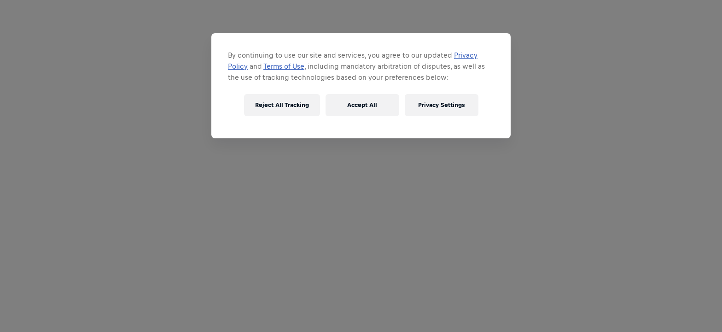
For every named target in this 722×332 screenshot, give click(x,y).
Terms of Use (283, 66)
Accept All (362, 104)
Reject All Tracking (282, 104)
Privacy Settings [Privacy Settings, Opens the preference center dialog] (441, 104)
